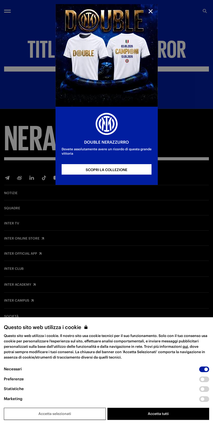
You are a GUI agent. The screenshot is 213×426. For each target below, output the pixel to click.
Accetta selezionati (54, 413)
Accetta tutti (158, 413)
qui (185, 346)
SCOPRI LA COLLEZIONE (106, 169)
